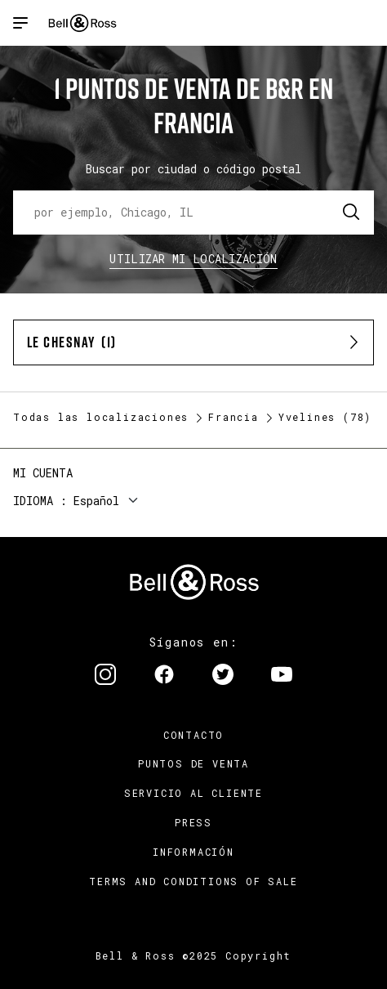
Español (96, 500)
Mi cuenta (43, 473)
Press (193, 822)
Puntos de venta (193, 763)
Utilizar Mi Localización (193, 258)
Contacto (193, 734)
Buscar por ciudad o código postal (193, 169)
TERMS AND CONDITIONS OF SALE (193, 881)
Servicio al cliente (193, 792)
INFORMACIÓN (193, 851)
